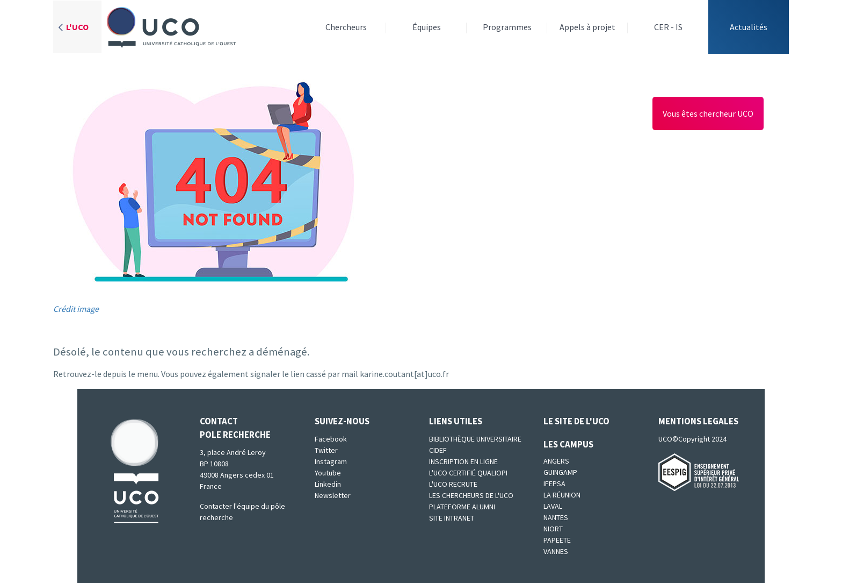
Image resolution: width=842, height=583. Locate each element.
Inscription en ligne (463, 461)
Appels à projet (587, 27)
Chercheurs (346, 27)
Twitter (326, 450)
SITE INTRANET (451, 518)
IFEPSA (554, 483)
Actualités (748, 27)
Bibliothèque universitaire (475, 439)
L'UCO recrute (453, 484)
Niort (553, 529)
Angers (556, 461)
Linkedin (328, 484)
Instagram (331, 461)
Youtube (328, 473)
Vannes (555, 551)
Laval (552, 506)
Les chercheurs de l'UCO (471, 495)
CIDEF (438, 450)
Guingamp (560, 472)
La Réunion (561, 495)
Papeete (557, 540)
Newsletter (333, 495)
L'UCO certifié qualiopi (468, 473)
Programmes (507, 27)
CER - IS (668, 27)
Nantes (555, 517)
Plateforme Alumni (462, 506)
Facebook (331, 439)
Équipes (426, 27)
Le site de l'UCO (576, 421)
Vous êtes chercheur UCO (708, 113)
